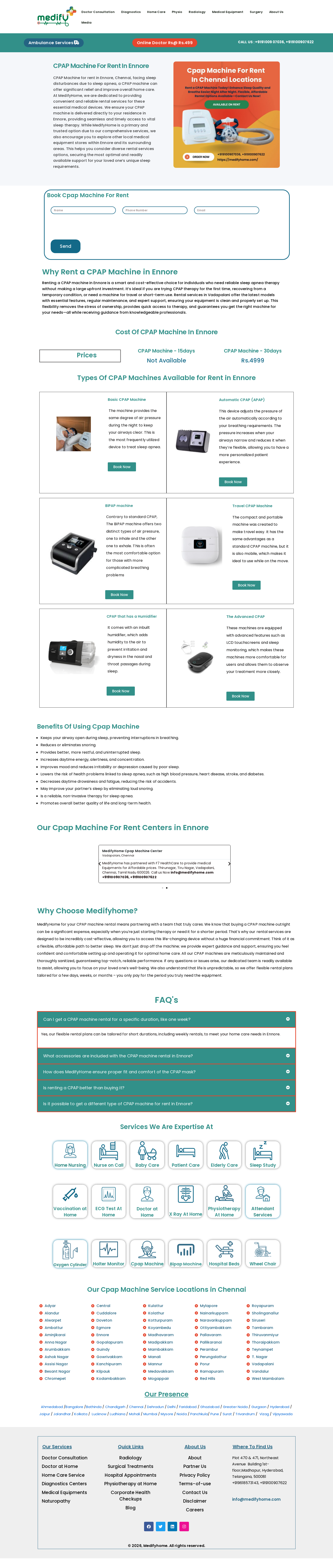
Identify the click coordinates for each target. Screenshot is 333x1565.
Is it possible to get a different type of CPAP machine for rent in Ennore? (118, 1108)
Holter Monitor (108, 1269)
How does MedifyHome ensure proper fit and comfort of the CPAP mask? (119, 1077)
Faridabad (188, 1413)
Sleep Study (263, 1170)
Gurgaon (259, 1413)
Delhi (171, 1413)
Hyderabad (280, 1413)
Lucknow (99, 1420)
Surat (227, 1420)
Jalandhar (62, 1420)
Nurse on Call (108, 1170)
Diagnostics (131, 12)
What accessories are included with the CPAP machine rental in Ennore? (118, 1061)
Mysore (167, 1420)
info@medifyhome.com (256, 1506)
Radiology (198, 12)
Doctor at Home (147, 1217)
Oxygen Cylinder (70, 1270)
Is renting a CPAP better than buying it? (83, 1093)
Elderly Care (224, 1170)
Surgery (258, 12)
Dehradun (155, 1413)
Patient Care (186, 1170)
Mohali (134, 1420)
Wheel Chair (263, 1269)
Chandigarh (115, 1413)
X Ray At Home (185, 1219)
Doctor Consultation (98, 12)
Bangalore (74, 1413)
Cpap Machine (147, 1269)
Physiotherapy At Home (224, 1217)
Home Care (157, 12)
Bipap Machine (186, 1269)
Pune (214, 1420)
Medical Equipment (229, 12)
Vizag (264, 1420)
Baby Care (147, 1170)
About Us (278, 12)
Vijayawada (283, 1420)
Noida (182, 1420)
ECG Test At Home (109, 1217)
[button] (99, 867)
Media (86, 22)
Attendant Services (262, 1217)
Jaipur (44, 1420)
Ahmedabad (52, 1413)
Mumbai (150, 1420)
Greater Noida (235, 1413)
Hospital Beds (224, 1269)
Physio (178, 12)
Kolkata (80, 1420)
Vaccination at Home (70, 1217)
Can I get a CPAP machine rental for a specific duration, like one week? (117, 1024)
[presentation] (86, 227)
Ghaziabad (209, 1413)
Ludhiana (117, 1420)
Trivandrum (245, 1420)
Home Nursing (70, 1170)
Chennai (136, 1413)
